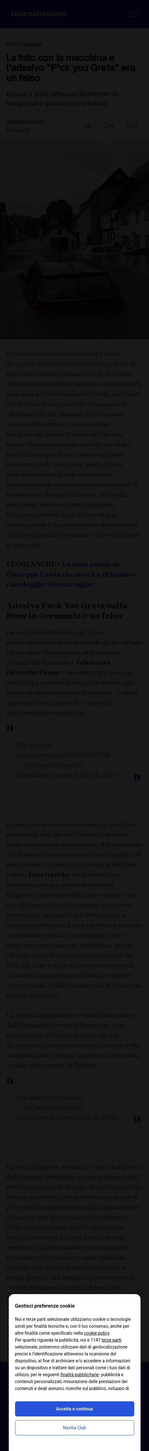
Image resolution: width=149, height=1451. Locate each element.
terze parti (111, 1340)
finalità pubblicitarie (80, 1374)
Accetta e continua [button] (74, 1408)
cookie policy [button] (96, 1333)
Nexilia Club (74, 1427)
